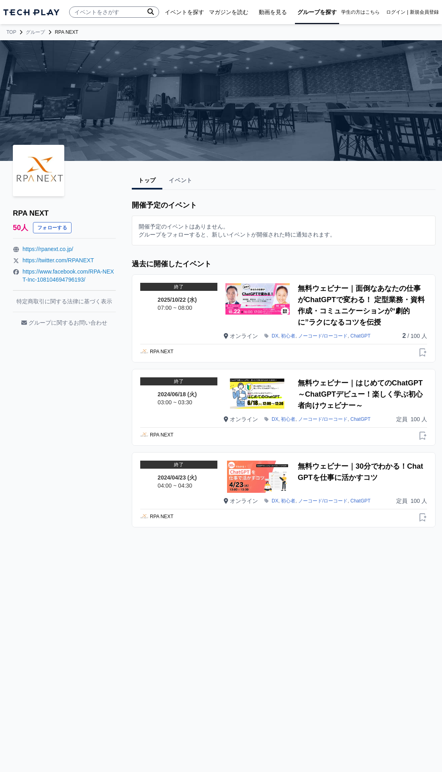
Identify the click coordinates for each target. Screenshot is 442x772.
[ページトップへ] (31, 12)
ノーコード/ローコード (323, 336)
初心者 (288, 336)
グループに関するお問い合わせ (64, 322)
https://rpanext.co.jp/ (48, 249)
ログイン (395, 12)
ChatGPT (360, 336)
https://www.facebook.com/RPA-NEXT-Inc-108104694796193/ (68, 275)
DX (275, 336)
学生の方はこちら (360, 12)
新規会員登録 (424, 12)
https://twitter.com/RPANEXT (58, 260)
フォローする (52, 228)
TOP (11, 32)
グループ (35, 32)
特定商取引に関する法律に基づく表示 (64, 301)
